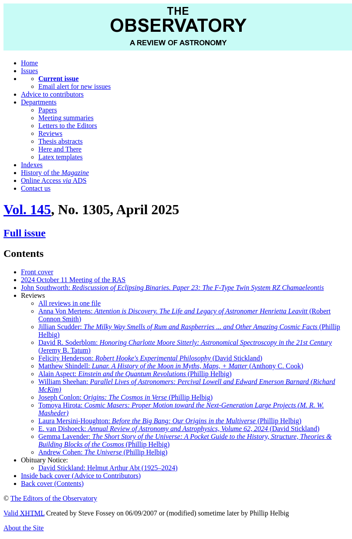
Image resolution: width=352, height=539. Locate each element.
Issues (29, 70)
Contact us (36, 188)
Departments (39, 102)
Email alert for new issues (74, 86)
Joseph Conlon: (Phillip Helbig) (125, 397)
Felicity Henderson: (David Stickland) (150, 358)
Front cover (37, 272)
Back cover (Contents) (52, 483)
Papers (47, 110)
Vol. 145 (27, 209)
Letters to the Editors (67, 125)
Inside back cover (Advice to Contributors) (81, 475)
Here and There (59, 149)
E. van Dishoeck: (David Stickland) (178, 428)
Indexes (32, 164)
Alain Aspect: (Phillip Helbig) (135, 373)
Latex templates (60, 157)
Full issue (24, 233)
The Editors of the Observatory (53, 498)
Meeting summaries (66, 117)
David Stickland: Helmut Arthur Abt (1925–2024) (108, 468)
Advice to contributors (52, 94)
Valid (23, 513)
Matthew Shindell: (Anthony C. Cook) (170, 366)
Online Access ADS (54, 180)
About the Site (23, 528)
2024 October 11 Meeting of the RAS (73, 279)
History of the (55, 172)
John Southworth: (172, 287)
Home (29, 63)
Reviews (50, 133)
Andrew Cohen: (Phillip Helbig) (102, 452)
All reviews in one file (69, 303)
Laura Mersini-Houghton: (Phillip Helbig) (169, 420)
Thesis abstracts (60, 141)
